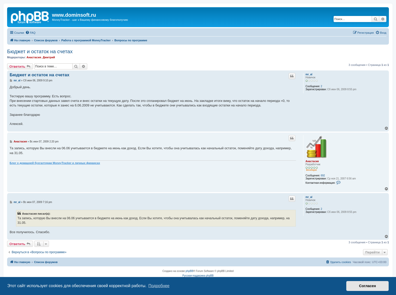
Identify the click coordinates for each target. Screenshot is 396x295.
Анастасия (33, 57)
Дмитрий (49, 57)
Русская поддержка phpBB (198, 275)
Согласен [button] (367, 286)
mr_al (308, 74)
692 (323, 175)
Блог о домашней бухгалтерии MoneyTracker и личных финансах (55, 162)
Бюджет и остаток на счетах (40, 51)
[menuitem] (30, 33)
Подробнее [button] (158, 286)
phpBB (189, 271)
